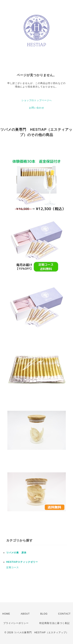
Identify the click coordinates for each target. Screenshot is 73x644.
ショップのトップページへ (36, 100)
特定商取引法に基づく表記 (54, 623)
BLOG (43, 613)
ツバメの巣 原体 (16, 552)
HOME (6, 613)
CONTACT (64, 613)
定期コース (12, 567)
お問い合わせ (36, 107)
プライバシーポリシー (16, 623)
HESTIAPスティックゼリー (22, 562)
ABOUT (25, 613)
